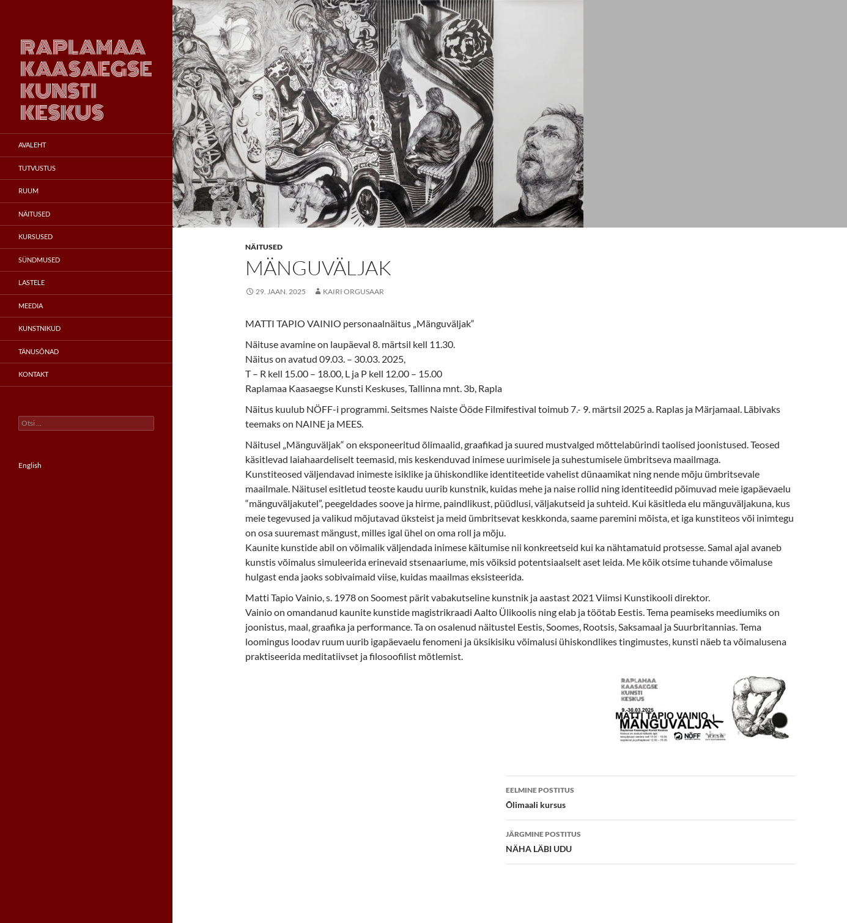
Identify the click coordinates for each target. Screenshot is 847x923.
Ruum (28, 191)
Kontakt (33, 374)
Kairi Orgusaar (353, 291)
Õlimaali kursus (651, 796)
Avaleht (32, 145)
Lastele (31, 282)
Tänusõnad (38, 351)
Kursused (35, 236)
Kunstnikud (39, 328)
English (30, 465)
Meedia (30, 306)
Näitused (264, 246)
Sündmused (39, 260)
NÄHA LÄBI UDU (651, 840)
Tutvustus (37, 168)
